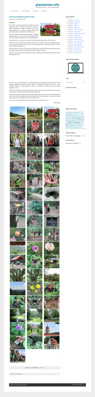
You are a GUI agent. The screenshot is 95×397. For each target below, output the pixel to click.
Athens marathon (78, 52)
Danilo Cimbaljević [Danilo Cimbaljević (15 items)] (74, 112)
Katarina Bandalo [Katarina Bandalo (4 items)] (78, 116)
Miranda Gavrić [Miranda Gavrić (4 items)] (77, 121)
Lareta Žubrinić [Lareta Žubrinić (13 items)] (78, 117)
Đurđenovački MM (78, 37)
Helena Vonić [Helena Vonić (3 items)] (78, 114)
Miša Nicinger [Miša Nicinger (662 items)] (74, 122)
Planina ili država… (70, 135)
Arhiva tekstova (69, 143)
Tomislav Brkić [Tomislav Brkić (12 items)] (69, 127)
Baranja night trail (78, 45)
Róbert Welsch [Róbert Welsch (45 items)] (70, 125)
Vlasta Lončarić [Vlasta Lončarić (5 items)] (78, 128)
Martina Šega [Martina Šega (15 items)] (81, 120)
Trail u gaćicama (78, 43)
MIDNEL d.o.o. (82, 384)
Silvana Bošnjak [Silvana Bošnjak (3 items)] (71, 126)
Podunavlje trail (77, 49)
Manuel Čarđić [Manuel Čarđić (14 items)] (78, 118)
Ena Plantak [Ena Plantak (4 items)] (74, 114)
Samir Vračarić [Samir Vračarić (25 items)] (78, 125)
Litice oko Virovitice (78, 29)
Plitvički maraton (78, 39)
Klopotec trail (77, 35)
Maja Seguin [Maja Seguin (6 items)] (72, 118)
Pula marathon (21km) (79, 47)
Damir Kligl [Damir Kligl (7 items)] (68, 112)
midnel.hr (42, 367)
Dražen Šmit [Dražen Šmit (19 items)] (69, 114)
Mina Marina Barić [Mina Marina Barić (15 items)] (70, 121)
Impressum (44, 11)
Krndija (12, 373)
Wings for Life (77, 27)
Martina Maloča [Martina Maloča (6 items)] (75, 120)
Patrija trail (76, 25)
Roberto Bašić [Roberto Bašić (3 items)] (81, 124)
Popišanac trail (77, 50)
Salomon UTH (77, 31)
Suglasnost (36, 11)
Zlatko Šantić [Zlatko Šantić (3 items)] (83, 128)
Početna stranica (14, 11)
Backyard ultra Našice (79, 41)
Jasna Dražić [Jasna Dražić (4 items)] (79, 115)
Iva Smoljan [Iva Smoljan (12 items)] (73, 115)
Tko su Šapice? (26, 11)
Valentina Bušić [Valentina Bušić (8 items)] (75, 127)
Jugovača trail (77, 22)
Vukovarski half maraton (79, 33)
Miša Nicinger (19, 373)
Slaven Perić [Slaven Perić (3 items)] (81, 126)
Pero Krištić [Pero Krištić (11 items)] (76, 124)
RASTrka (76, 24)
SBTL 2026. (76, 20)
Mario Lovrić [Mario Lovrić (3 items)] (70, 120)
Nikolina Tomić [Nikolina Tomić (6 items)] (71, 124)
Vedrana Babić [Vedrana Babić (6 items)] (72, 128)
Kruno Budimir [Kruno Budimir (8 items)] (72, 117)
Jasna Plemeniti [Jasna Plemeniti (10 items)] (71, 116)
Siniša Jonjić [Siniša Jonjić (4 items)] (76, 126)
